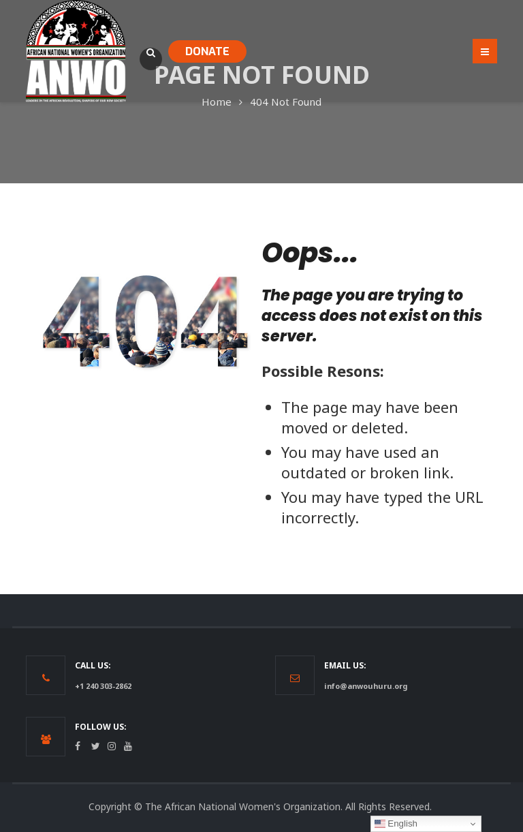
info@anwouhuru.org (365, 686)
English (396, 823)
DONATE (207, 51)
